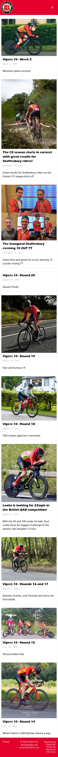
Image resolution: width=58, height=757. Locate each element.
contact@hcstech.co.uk (29, 747)
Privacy (6, 741)
